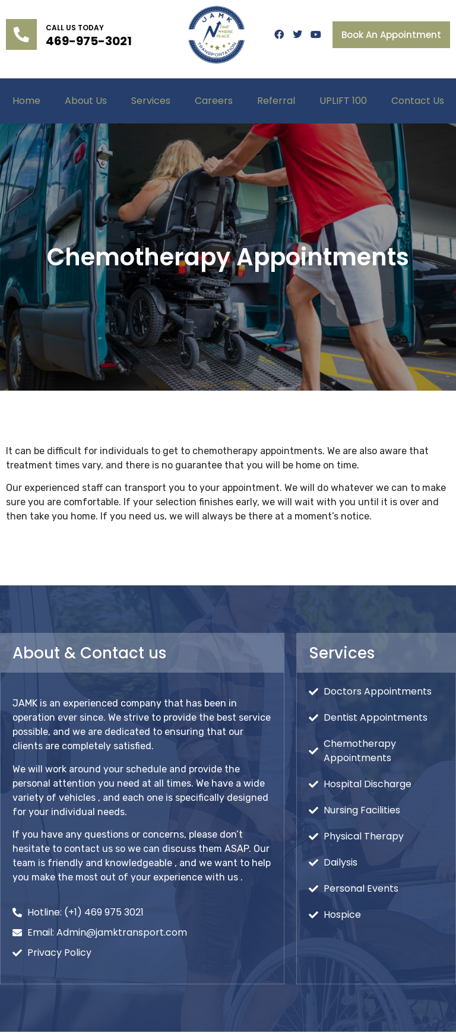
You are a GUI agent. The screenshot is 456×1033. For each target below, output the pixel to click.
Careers (214, 100)
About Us (86, 100)
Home (26, 100)
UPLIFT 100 (343, 100)
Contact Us (417, 100)
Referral (276, 100)
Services (150, 100)
